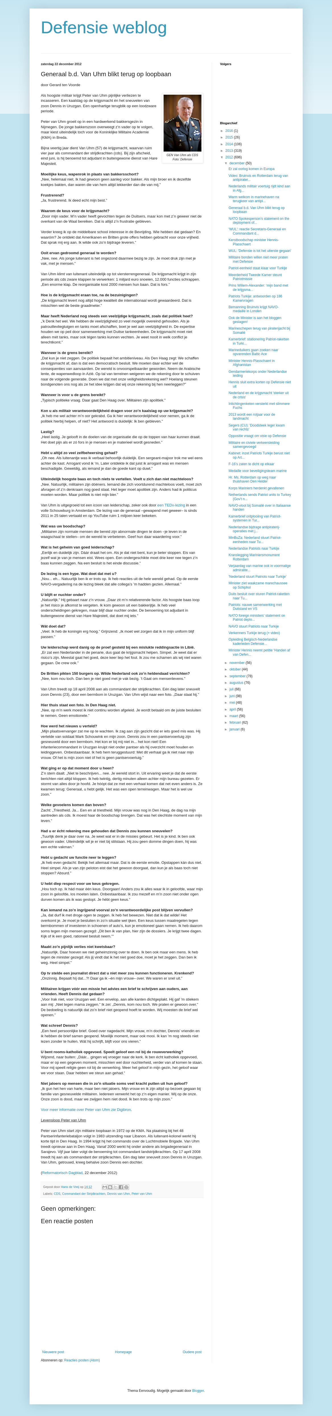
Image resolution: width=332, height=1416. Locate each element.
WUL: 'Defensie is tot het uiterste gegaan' (259, 251)
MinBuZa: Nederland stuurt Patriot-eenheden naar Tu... (254, 540)
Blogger (198, 1391)
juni (232, 696)
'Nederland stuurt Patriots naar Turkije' (257, 577)
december (237, 163)
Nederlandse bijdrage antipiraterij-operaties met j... (254, 529)
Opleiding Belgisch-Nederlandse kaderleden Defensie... (252, 641)
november (237, 663)
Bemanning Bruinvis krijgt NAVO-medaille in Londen (253, 309)
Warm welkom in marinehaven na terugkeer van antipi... (253, 199)
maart (234, 716)
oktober (235, 669)
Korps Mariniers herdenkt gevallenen (256, 488)
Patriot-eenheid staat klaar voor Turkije (257, 268)
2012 (229, 157)
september (237, 676)
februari (235, 722)
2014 (229, 144)
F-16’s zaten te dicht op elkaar (251, 464)
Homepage (123, 1352)
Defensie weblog (104, 27)
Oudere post (192, 1352)
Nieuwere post (53, 1352)
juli (231, 689)
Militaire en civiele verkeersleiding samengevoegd (253, 445)
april (233, 709)
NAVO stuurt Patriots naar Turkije (253, 626)
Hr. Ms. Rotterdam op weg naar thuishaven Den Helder (252, 479)
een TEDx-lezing (171, 505)
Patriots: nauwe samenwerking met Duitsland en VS (255, 607)
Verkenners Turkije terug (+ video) (254, 633)
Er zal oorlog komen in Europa (251, 169)
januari (234, 729)
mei (232, 703)
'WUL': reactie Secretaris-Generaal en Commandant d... (257, 231)
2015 (229, 137)
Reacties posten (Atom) (82, 1360)
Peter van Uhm (141, 1193)
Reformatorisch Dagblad (62, 1173)
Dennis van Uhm (118, 1193)
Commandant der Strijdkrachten (83, 1193)
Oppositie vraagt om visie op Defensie (257, 436)
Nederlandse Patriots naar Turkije (253, 548)
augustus (236, 683)
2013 (229, 151)
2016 (229, 131)
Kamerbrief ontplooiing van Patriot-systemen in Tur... (254, 518)
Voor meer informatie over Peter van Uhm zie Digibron (86, 1109)
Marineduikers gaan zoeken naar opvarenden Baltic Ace (253, 352)
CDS (57, 1193)
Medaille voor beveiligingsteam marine (257, 471)
